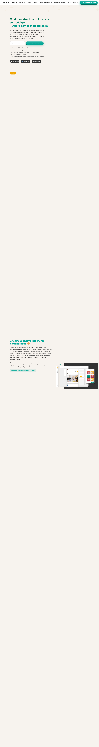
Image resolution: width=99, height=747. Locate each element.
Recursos (57, 2)
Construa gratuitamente (88, 2)
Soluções (22, 2)
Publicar (27, 73)
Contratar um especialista (45, 2)
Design (12, 73)
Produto (14, 2)
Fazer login (75, 2)
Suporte (63, 2)
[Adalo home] (6, 2)
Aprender (29, 2)
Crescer (34, 73)
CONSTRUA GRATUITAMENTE (35, 43)
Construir (20, 73)
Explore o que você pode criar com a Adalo (23, 370)
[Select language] (69, 2)
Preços (35, 2)
